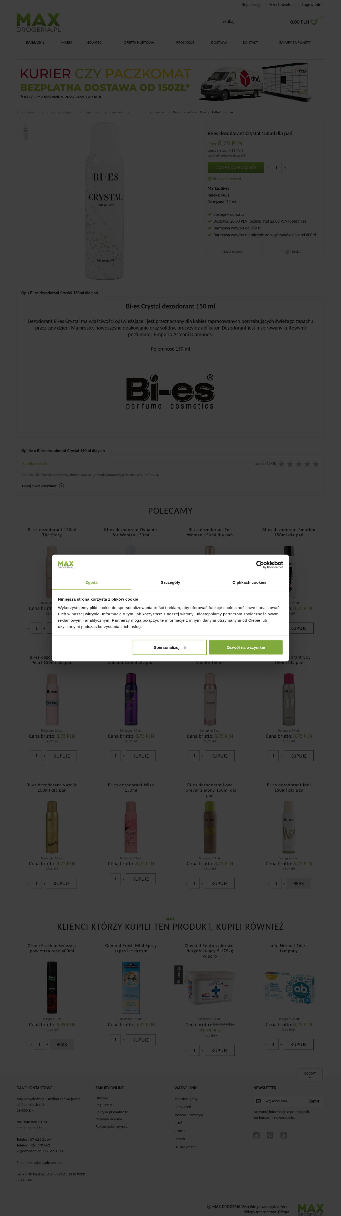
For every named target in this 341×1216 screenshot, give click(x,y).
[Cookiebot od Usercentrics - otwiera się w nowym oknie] (260, 564)
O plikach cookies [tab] (249, 582)
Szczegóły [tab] (170, 582)
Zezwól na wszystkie (246, 647)
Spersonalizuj (170, 647)
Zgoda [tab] (92, 582)
